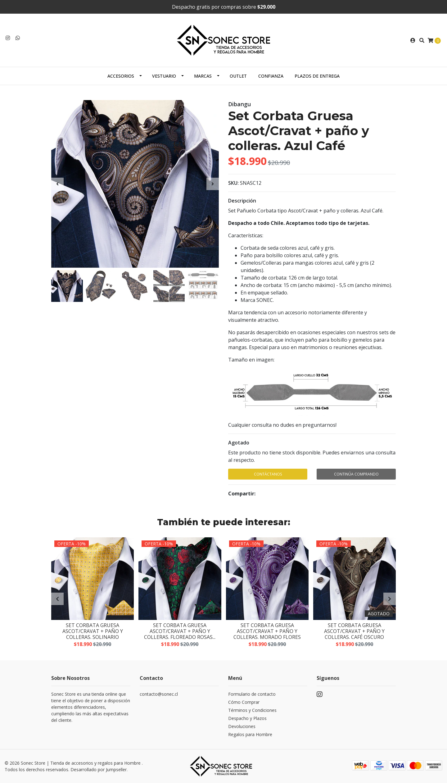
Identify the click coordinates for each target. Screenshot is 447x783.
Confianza (270, 76)
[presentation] (57, 184)
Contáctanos (268, 474)
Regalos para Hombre (250, 734)
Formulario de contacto (252, 694)
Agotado (238, 442)
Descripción (242, 200)
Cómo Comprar (244, 702)
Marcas (203, 76)
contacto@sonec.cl (159, 694)
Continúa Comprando (356, 474)
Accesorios (120, 76)
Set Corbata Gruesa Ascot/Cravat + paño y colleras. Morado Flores (267, 631)
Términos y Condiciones (252, 710)
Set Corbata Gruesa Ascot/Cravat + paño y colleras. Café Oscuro (354, 631)
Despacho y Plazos (247, 718)
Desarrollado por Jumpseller (98, 769)
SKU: (233, 183)
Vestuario (164, 76)
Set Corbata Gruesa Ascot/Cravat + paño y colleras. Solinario (92, 631)
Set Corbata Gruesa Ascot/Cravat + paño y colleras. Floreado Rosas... (179, 631)
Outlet (238, 76)
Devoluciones (241, 726)
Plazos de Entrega (317, 76)
